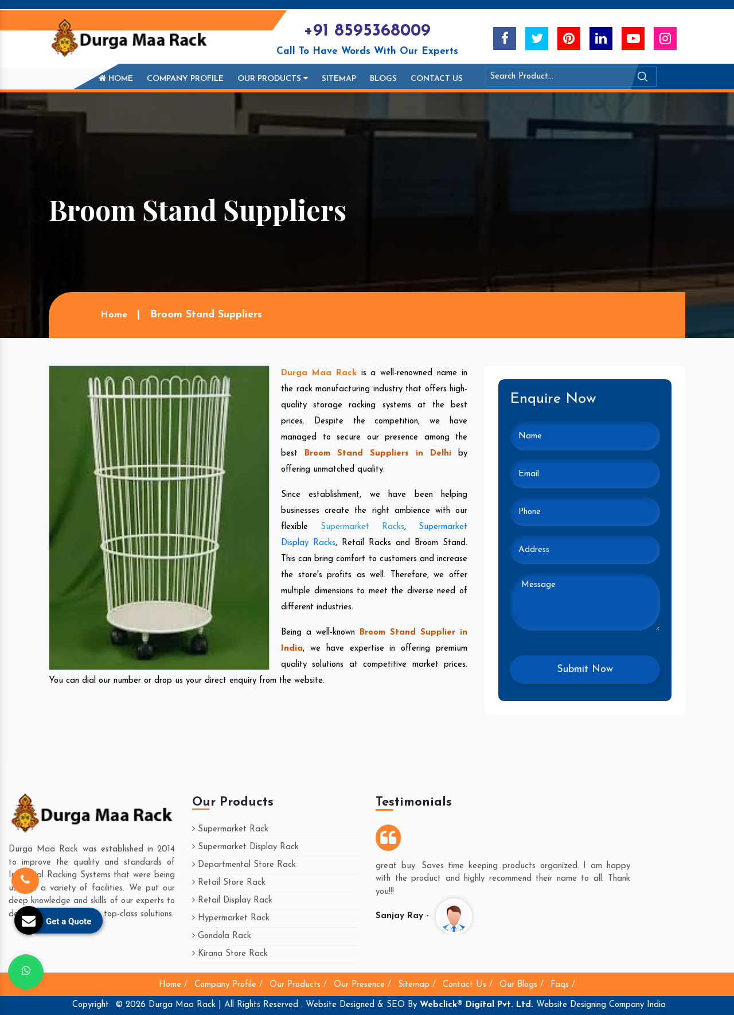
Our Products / (298, 985)
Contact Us (437, 79)
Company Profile (185, 79)
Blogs (383, 79)
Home (116, 78)
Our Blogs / (521, 985)
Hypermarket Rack (231, 918)
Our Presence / (362, 985)
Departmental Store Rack (244, 865)
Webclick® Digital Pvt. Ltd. (476, 1005)
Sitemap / (417, 985)
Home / (173, 985)
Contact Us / (468, 985)
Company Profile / (228, 985)
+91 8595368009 (367, 31)
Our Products (272, 78)
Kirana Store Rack (230, 954)
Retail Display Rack (232, 900)
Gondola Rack (221, 936)
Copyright (90, 1005)
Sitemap (339, 79)
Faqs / (562, 985)
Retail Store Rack (229, 882)
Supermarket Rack (230, 829)
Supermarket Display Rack (245, 847)
